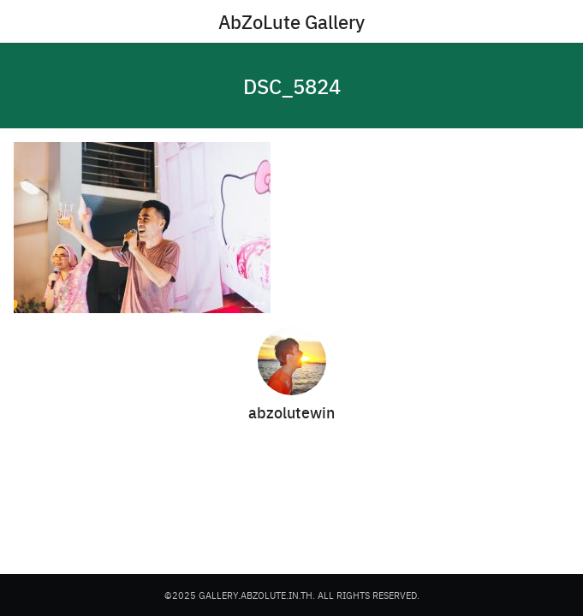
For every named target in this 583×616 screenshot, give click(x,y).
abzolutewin (291, 412)
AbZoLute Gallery (291, 21)
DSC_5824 (292, 85)
